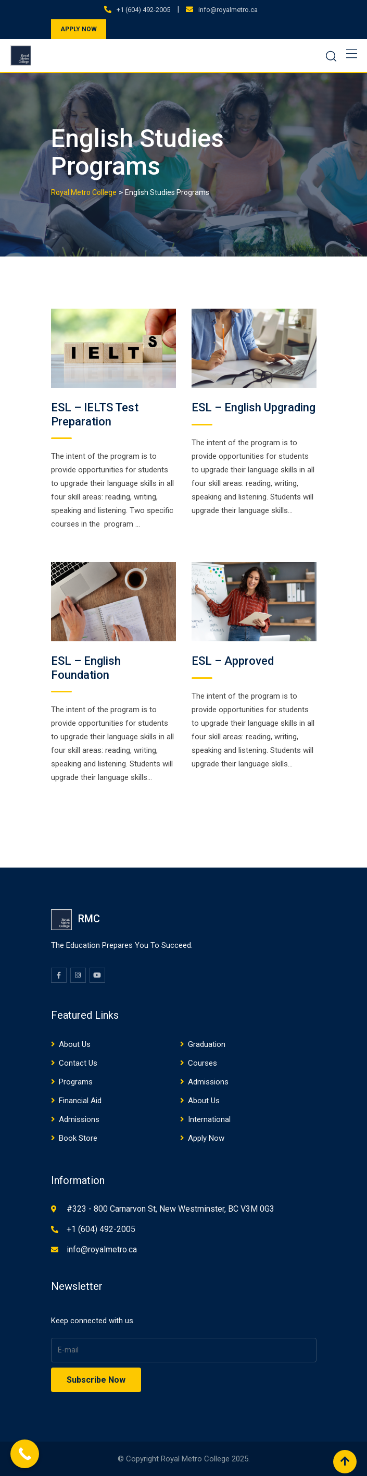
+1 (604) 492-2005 (143, 10)
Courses (202, 1063)
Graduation (206, 1044)
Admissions (208, 1082)
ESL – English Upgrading (253, 407)
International (209, 1119)
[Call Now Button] (24, 1454)
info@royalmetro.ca (228, 10)
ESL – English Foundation (86, 667)
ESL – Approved (233, 660)
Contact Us (78, 1063)
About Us (75, 1044)
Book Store (78, 1138)
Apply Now (206, 1138)
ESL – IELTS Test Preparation (94, 414)
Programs (76, 1082)
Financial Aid (80, 1100)
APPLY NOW (78, 29)
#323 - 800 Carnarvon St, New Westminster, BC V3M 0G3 (170, 1209)
